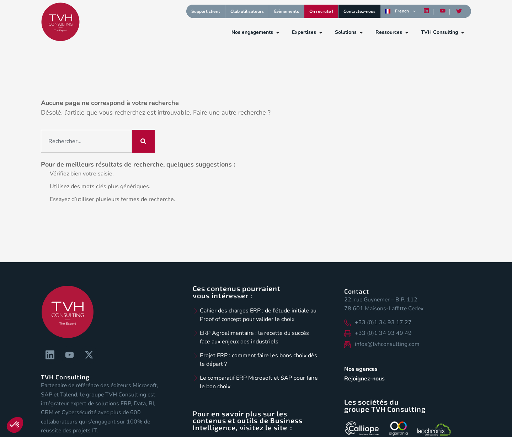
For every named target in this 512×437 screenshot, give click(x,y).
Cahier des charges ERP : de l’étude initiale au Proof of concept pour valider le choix (258, 315)
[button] (14, 424)
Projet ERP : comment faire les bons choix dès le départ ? (258, 360)
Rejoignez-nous (364, 379)
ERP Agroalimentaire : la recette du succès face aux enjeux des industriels (254, 337)
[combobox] (86, 141)
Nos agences (361, 369)
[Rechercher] (143, 141)
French (397, 11)
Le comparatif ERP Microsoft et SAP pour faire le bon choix (259, 382)
